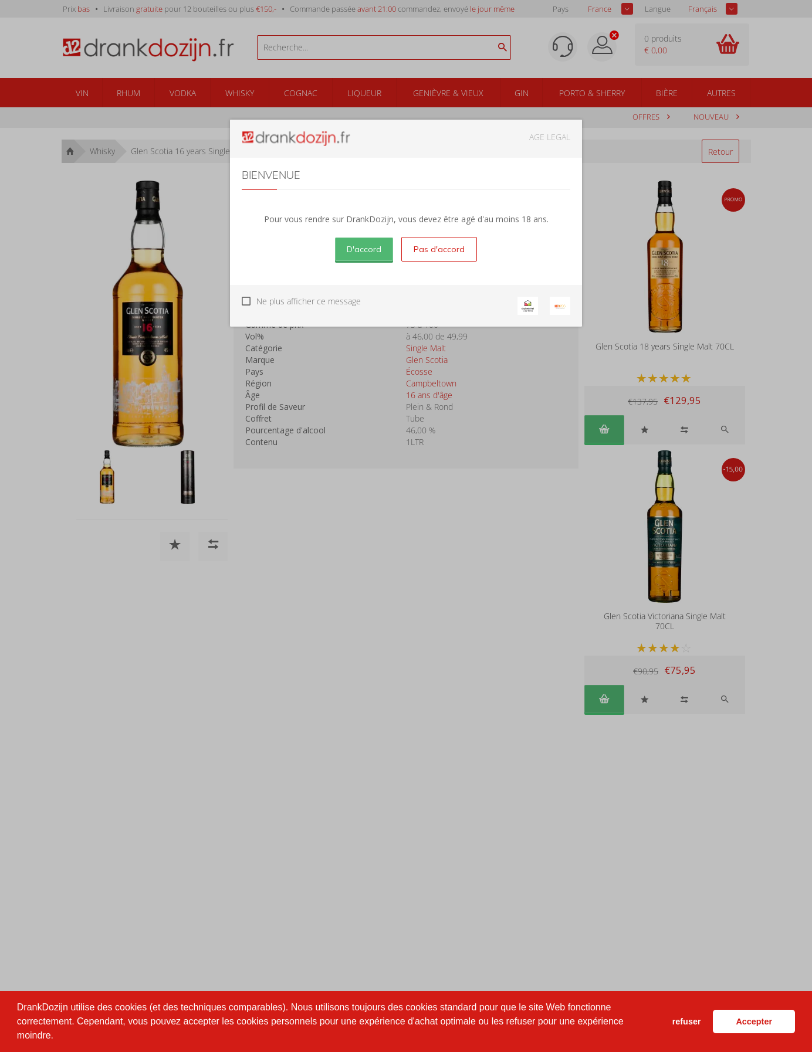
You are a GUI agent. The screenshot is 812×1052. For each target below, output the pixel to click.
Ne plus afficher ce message (308, 301)
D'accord (364, 249)
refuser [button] (686, 1021)
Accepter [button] (754, 1021)
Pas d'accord (439, 249)
